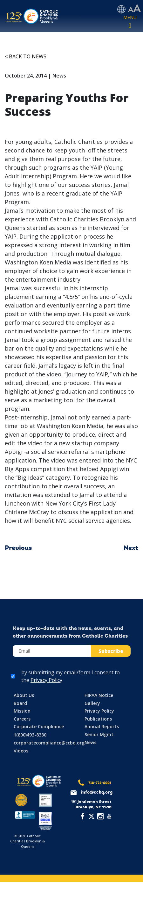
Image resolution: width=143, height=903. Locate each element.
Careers (22, 719)
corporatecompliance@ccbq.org (49, 743)
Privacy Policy (46, 680)
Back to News (27, 56)
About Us (24, 695)
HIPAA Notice (99, 695)
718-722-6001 (99, 783)
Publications (98, 719)
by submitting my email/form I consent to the (70, 676)
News (90, 742)
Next (131, 548)
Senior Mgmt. (100, 734)
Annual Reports (102, 726)
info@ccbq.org (96, 792)
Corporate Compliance (39, 726)
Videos (21, 751)
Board (20, 703)
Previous (18, 548)
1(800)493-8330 (30, 735)
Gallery (92, 703)
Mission (22, 711)
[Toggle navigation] (129, 22)
